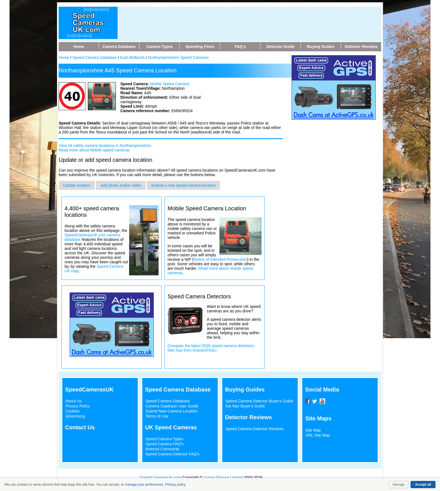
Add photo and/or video (120, 185)
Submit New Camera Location (171, 411)
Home (64, 57)
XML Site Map (317, 435)
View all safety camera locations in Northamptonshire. (105, 145)
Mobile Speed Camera (169, 84)
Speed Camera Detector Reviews (254, 429)
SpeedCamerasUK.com (160, 477)
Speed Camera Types (164, 439)
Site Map (313, 430)
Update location (76, 185)
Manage (399, 485)
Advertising (75, 416)
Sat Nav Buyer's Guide (245, 406)
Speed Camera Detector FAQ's (172, 454)
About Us (73, 401)
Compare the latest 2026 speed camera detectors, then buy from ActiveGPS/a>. (211, 348)
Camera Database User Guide (171, 406)
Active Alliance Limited (223, 477)
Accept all (423, 485)
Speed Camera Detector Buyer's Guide (259, 401)
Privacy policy (175, 485)
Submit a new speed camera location (183, 185)
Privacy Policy (77, 406)
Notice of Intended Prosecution (220, 259)
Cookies (72, 411)
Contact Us (80, 427)
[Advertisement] (231, 19)
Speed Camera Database (94, 57)
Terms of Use (156, 416)
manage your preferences (144, 485)
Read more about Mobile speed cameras (94, 150)
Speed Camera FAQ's (164, 444)
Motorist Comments (162, 449)
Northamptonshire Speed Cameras (178, 57)
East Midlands (132, 57)
